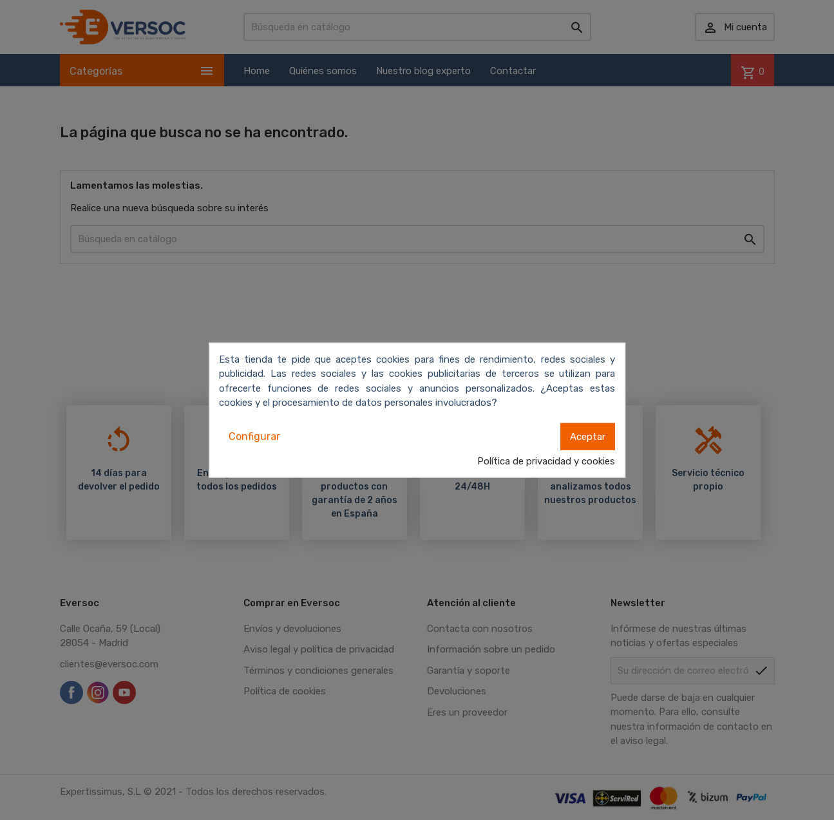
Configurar (254, 436)
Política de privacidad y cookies (546, 460)
